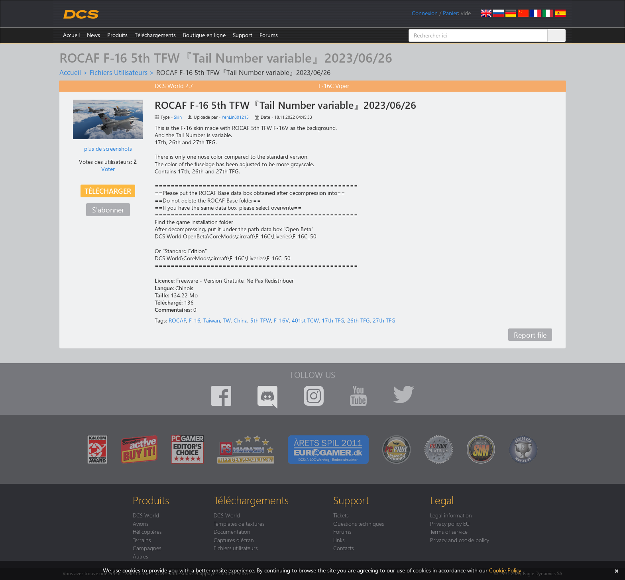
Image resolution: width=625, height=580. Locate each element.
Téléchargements (155, 35)
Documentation (232, 531)
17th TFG (333, 320)
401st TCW (305, 320)
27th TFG (384, 320)
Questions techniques (358, 523)
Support (242, 35)
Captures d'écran (234, 539)
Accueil (71, 35)
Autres (140, 556)
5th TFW (260, 320)
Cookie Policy (505, 570)
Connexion (425, 13)
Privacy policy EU (450, 523)
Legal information (451, 515)
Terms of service (449, 531)
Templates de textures (239, 523)
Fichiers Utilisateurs (118, 72)
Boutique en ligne (204, 35)
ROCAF (177, 320)
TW (227, 320)
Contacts (343, 547)
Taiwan (211, 320)
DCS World (146, 515)
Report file (530, 335)
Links (338, 539)
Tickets (340, 515)
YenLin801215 (235, 117)
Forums (268, 35)
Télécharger (108, 191)
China (241, 320)
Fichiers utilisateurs (235, 547)
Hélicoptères (147, 531)
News (93, 35)
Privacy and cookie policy (459, 539)
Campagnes (147, 547)
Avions (140, 523)
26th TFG (358, 320)
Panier (450, 13)
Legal (442, 500)
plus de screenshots (108, 148)
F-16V (281, 320)
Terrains (142, 539)
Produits (117, 35)
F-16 (194, 320)
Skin (178, 117)
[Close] (616, 570)
